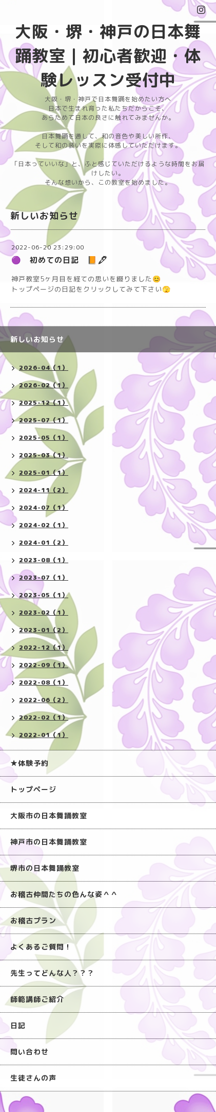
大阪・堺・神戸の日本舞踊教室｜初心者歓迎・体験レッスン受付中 (108, 55)
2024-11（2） (43, 490)
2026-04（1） (43, 367)
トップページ (33, 789)
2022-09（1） (43, 664)
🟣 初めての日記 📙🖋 (59, 260)
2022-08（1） (43, 682)
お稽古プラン (33, 920)
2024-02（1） (43, 525)
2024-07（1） (43, 507)
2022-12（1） (43, 647)
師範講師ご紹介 (37, 999)
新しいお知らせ (37, 339)
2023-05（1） (43, 594)
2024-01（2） (43, 542)
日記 (18, 1025)
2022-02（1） (43, 717)
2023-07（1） (43, 577)
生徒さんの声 (33, 1078)
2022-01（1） (43, 734)
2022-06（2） (43, 699)
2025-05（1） (43, 437)
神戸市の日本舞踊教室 (48, 842)
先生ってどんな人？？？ (52, 973)
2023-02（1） (43, 612)
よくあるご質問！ (41, 947)
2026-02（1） (43, 385)
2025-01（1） (43, 472)
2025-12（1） (43, 402)
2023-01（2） (43, 629)
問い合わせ (29, 1051)
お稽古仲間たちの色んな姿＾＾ (64, 894)
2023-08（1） (43, 559)
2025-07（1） (43, 420)
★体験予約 (29, 763)
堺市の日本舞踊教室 (45, 868)
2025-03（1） (43, 455)
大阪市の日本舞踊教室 (48, 815)
